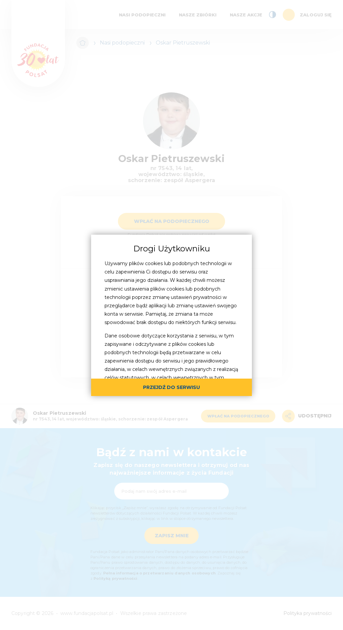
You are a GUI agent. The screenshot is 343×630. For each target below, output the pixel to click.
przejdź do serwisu (171, 387)
